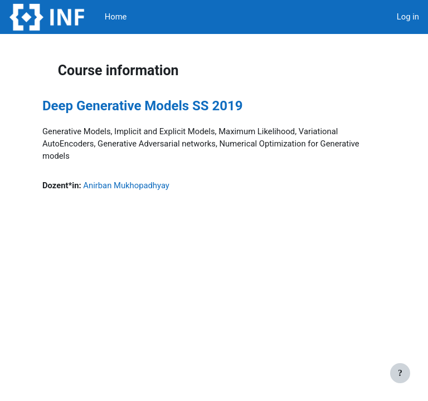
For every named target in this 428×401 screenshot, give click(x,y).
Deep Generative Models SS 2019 (142, 106)
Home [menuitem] (116, 17)
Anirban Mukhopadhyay (126, 185)
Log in (408, 17)
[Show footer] (400, 373)
